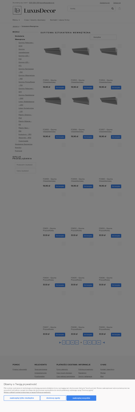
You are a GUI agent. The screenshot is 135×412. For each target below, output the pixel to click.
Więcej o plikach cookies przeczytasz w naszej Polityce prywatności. (27, 392)
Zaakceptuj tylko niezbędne (22, 398)
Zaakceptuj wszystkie (81, 398)
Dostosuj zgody (53, 398)
